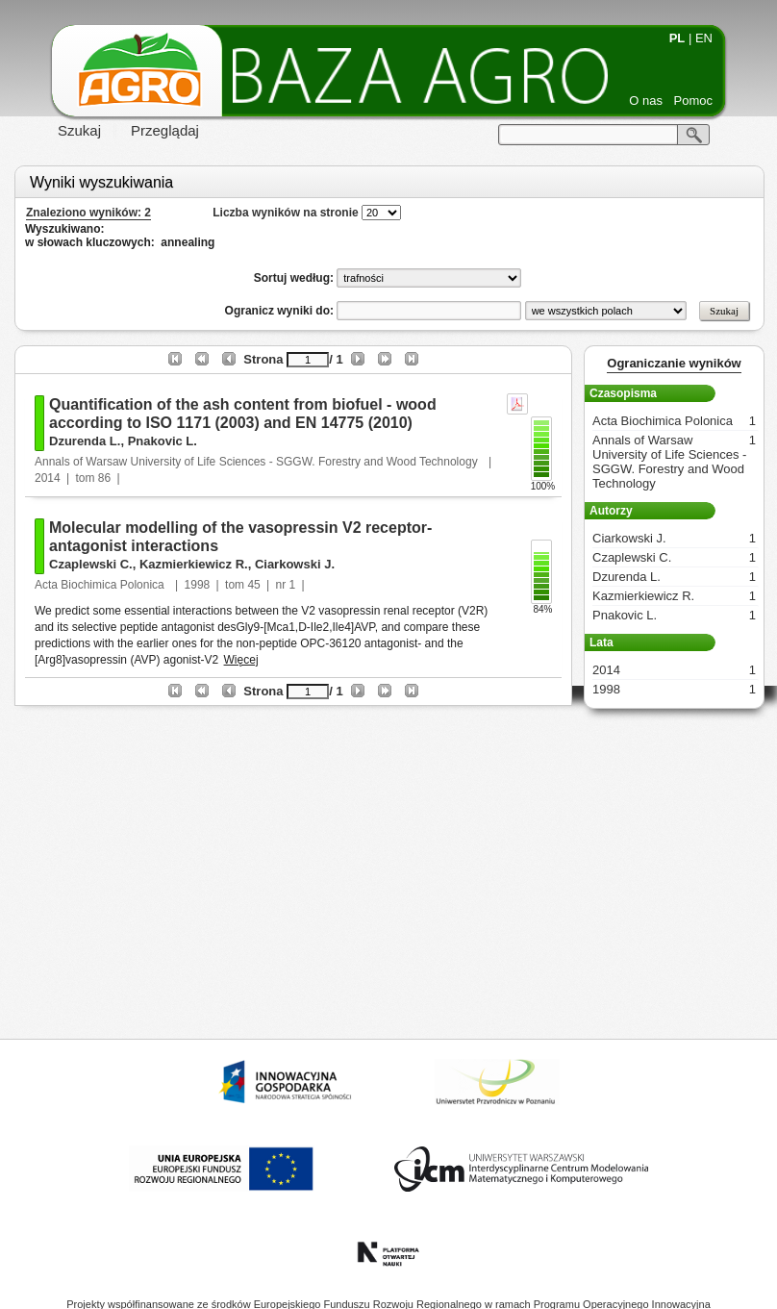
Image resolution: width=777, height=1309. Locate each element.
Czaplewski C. (91, 564)
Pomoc (693, 100)
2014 (48, 478)
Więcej (241, 660)
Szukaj (79, 130)
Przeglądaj (165, 130)
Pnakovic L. (162, 441)
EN (704, 38)
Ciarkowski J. (295, 564)
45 (253, 585)
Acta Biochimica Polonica (101, 585)
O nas (646, 100)
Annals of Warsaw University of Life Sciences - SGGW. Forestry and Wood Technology (258, 461)
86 (104, 478)
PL (677, 38)
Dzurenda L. (84, 441)
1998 (198, 585)
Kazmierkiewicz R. (193, 564)
